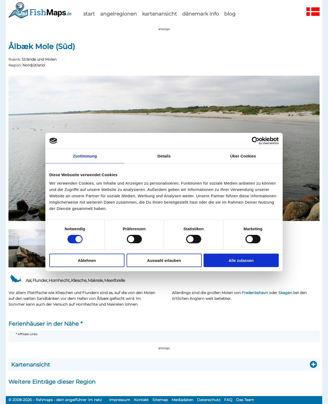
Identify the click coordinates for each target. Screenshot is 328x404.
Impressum (119, 399)
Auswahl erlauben (164, 260)
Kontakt (141, 399)
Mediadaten (182, 399)
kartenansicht (159, 14)
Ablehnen (87, 260)
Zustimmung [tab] (85, 156)
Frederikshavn (255, 292)
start (89, 14)
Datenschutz (208, 399)
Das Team (245, 399)
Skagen (285, 292)
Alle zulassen (241, 260)
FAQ (228, 399)
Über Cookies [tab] (243, 156)
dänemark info (200, 14)
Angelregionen (118, 14)
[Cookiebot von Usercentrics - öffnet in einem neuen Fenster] (256, 141)
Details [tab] (164, 156)
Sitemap (160, 399)
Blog (229, 14)
